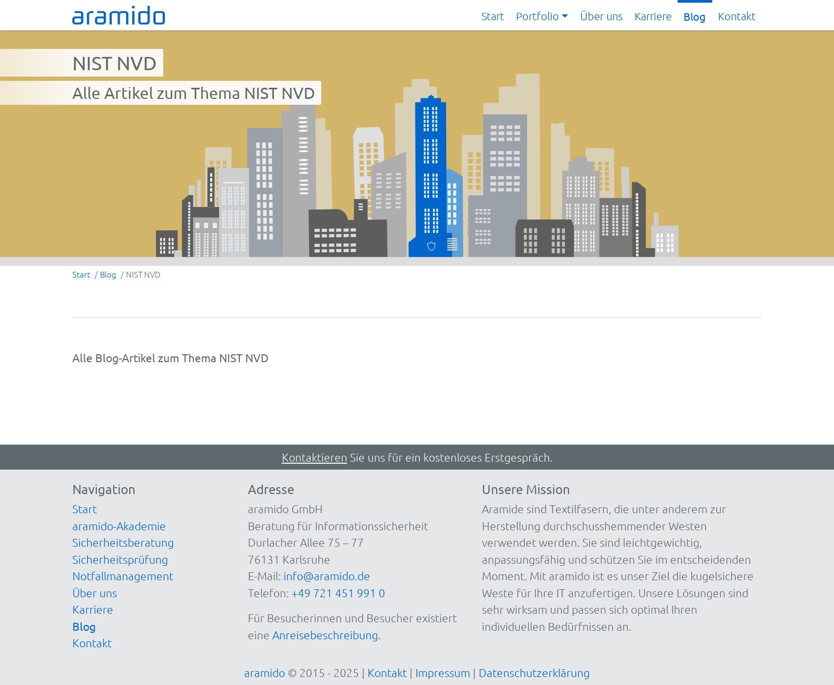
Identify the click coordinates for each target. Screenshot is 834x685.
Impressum (442, 672)
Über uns (601, 16)
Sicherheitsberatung (123, 542)
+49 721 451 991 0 (338, 592)
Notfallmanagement (122, 575)
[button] (542, 16)
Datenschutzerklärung (534, 672)
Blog (694, 16)
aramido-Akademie (119, 525)
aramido (264, 672)
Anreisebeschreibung (325, 634)
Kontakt (737, 16)
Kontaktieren (314, 457)
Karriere (653, 16)
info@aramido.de (326, 575)
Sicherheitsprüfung (120, 559)
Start (492, 16)
